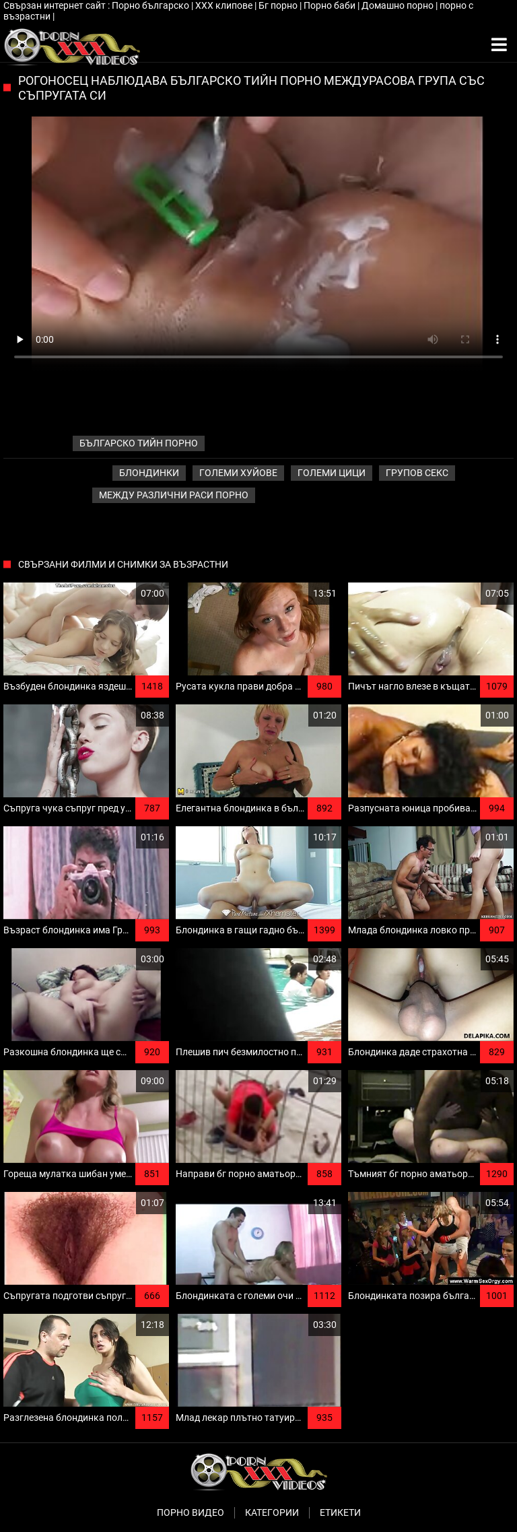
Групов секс (417, 472)
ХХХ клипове (224, 5)
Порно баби (330, 5)
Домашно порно (398, 5)
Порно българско (151, 5)
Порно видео (190, 1512)
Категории (272, 1512)
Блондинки (149, 472)
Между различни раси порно (173, 495)
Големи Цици (332, 472)
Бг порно (279, 5)
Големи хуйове (238, 472)
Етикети (340, 1512)
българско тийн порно (138, 443)
